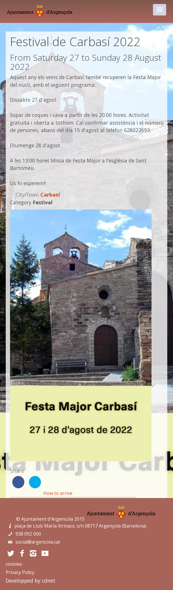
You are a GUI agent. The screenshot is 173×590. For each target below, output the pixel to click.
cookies (14, 564)
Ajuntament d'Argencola (47, 519)
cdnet (48, 580)
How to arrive (57, 493)
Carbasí (50, 194)
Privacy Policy (20, 572)
